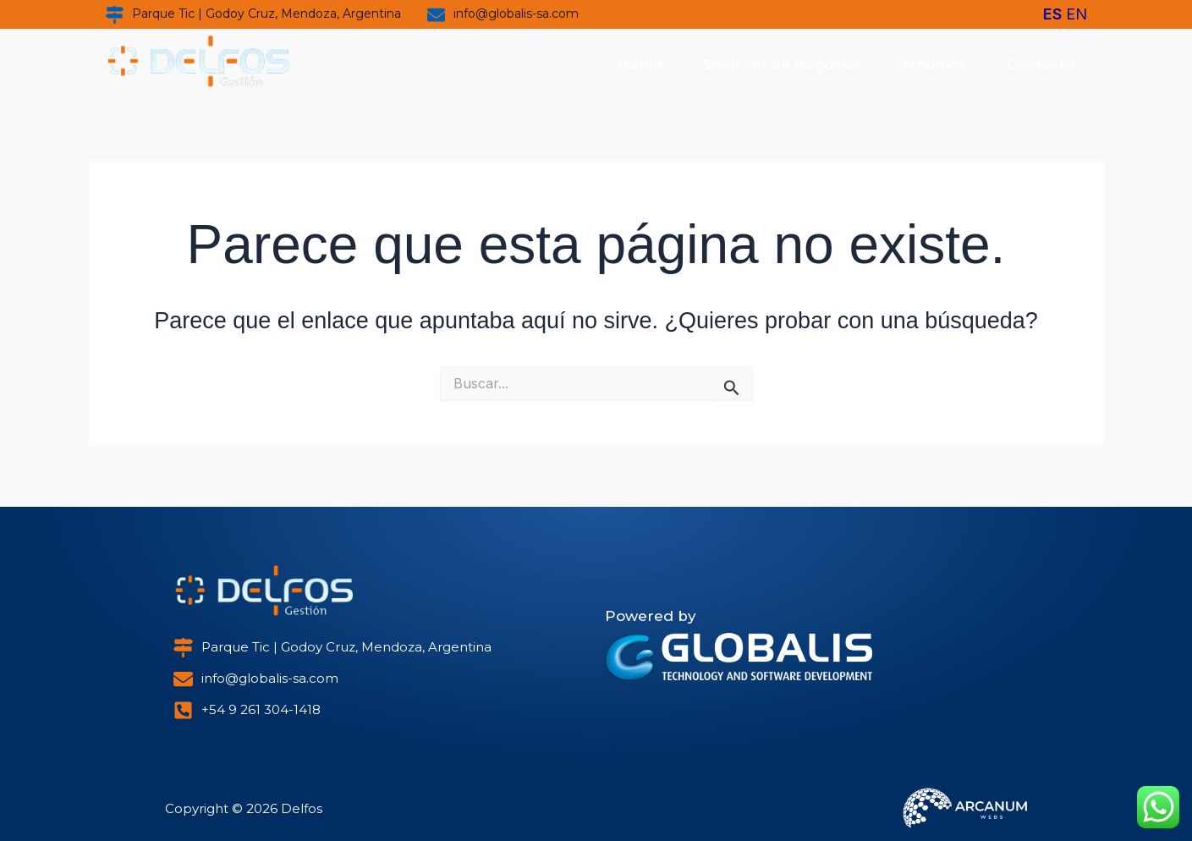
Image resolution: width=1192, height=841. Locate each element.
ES (1052, 14)
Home (639, 64)
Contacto (1040, 64)
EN (1076, 14)
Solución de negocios (782, 64)
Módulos (934, 64)
